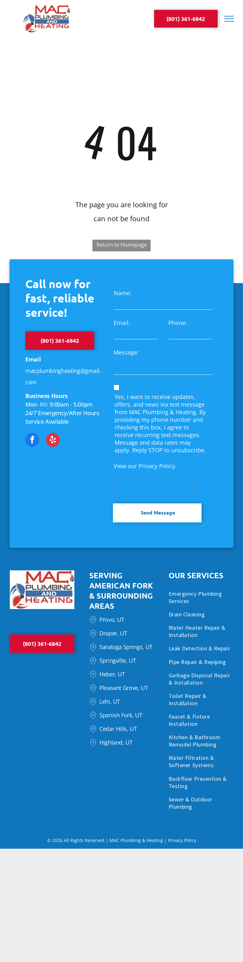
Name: (122, 293)
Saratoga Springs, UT (126, 647)
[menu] (229, 18)
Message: (126, 352)
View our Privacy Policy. (145, 466)
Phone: (177, 323)
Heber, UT (112, 674)
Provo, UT (111, 619)
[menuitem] (201, 598)
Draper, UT (113, 633)
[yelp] (53, 440)
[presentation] (154, 487)
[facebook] (32, 440)
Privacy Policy (182, 840)
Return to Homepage (122, 244)
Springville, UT (117, 660)
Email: (122, 323)
